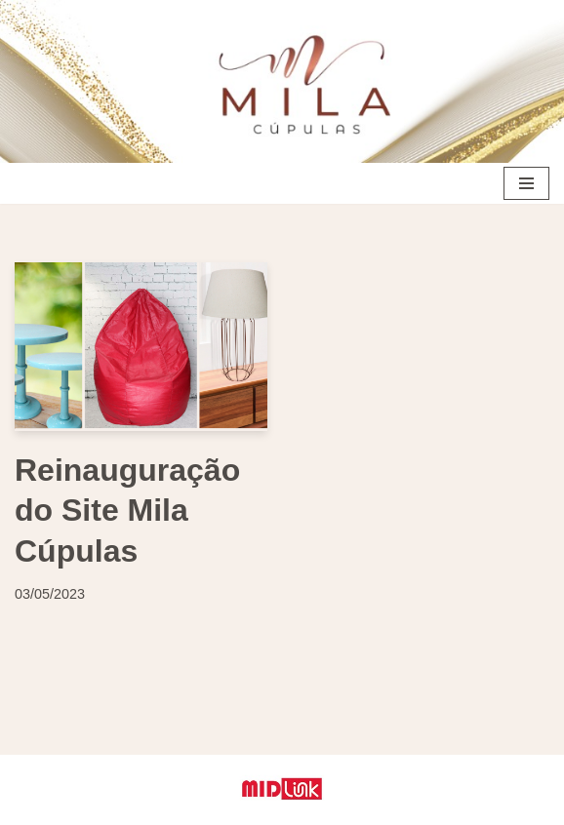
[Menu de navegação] (526, 183)
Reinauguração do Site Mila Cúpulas (127, 510)
